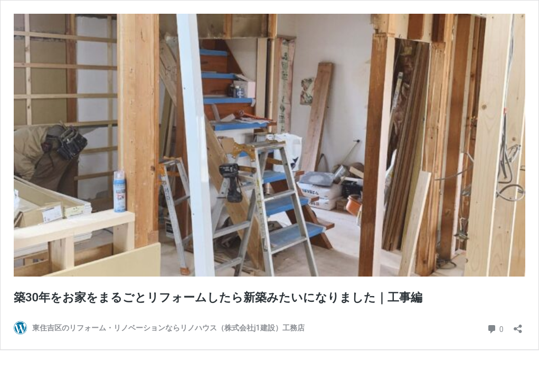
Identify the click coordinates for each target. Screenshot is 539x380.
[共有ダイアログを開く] (517, 325)
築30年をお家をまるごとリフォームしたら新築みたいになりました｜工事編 (218, 297)
